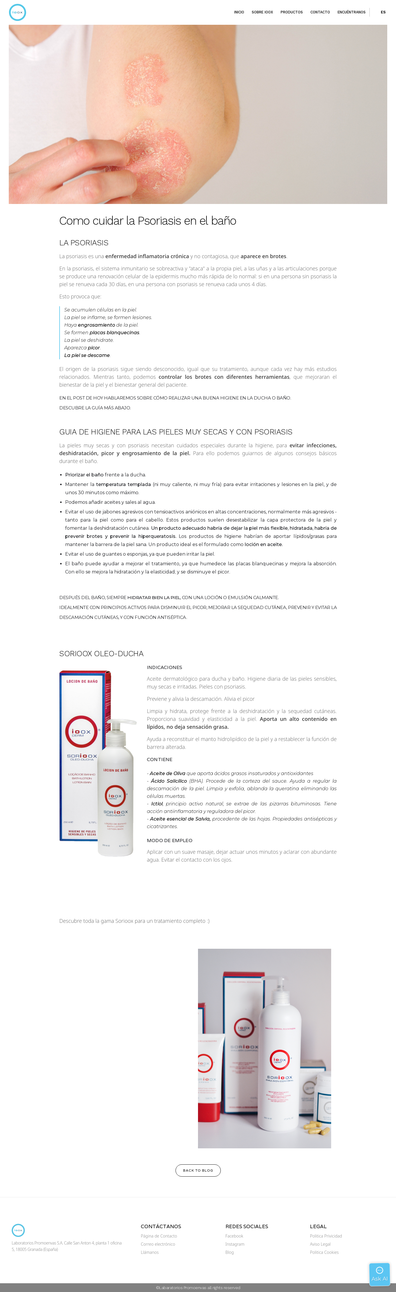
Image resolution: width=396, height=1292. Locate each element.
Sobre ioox (262, 12)
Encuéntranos (352, 12)
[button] (380, 12)
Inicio (239, 12)
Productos (292, 12)
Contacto (320, 12)
